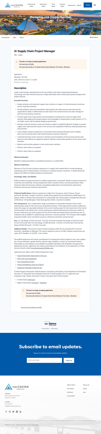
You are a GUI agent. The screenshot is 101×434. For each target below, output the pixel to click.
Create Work (62, 5)
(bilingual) (31, 280)
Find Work (53, 5)
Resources (71, 5)
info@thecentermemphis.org (12, 406)
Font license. (35, 425)
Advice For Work (43, 5)
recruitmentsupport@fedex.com (42, 248)
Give (88, 5)
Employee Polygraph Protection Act (29, 268)
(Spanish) (43, 283)
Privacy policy (45, 328)
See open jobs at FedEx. (26, 64)
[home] (14, 5)
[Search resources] (95, 5)
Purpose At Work (31, 5)
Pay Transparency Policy (25, 262)
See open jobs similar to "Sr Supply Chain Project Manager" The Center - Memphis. (44, 67)
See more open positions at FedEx (31, 307)
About (79, 5)
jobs (14, 37)
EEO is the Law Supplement (26, 259)
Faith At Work (71, 385)
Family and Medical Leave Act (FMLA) (30, 265)
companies (6, 37)
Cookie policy (54, 328)
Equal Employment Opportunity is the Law (32, 256)
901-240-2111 (8, 404)
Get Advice (70, 389)
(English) (35, 283)
